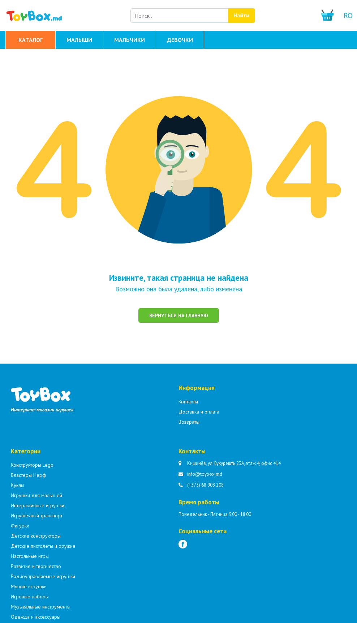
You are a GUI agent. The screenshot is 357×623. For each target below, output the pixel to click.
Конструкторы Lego (32, 465)
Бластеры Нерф (28, 475)
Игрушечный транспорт (37, 515)
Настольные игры (30, 556)
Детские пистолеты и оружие (43, 546)
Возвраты (188, 422)
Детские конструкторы (36, 536)
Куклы (17, 485)
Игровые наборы (30, 596)
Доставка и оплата (198, 411)
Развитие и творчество (36, 566)
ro (348, 15)
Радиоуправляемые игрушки (43, 576)
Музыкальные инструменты (40, 606)
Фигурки (20, 525)
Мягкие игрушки (29, 586)
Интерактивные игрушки (37, 505)
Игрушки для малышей (36, 495)
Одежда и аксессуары (35, 617)
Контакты (188, 401)
